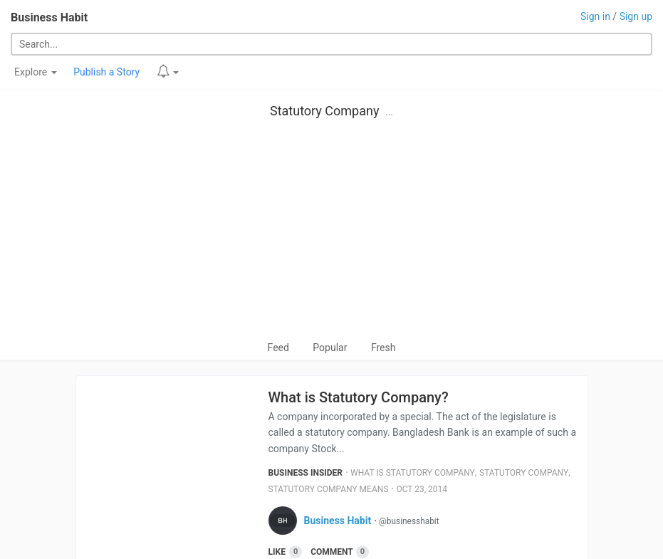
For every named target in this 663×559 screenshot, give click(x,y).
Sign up (636, 16)
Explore (35, 72)
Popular (330, 347)
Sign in (595, 16)
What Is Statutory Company (412, 473)
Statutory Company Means (328, 489)
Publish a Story (106, 72)
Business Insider (305, 473)
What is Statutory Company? (358, 397)
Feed (278, 347)
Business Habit (49, 17)
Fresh (383, 347)
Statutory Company (325, 110)
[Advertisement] (331, 233)
